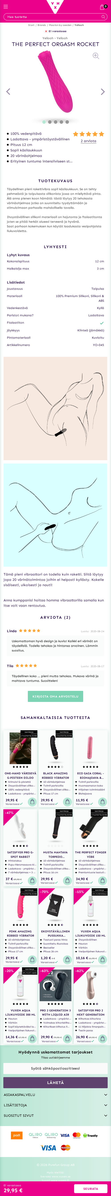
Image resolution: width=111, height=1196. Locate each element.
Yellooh (79, 25)
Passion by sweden (60, 25)
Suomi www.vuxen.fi (55, 1180)
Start (31, 25)
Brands (42, 25)
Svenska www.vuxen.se (55, 1176)
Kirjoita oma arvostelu (55, 696)
